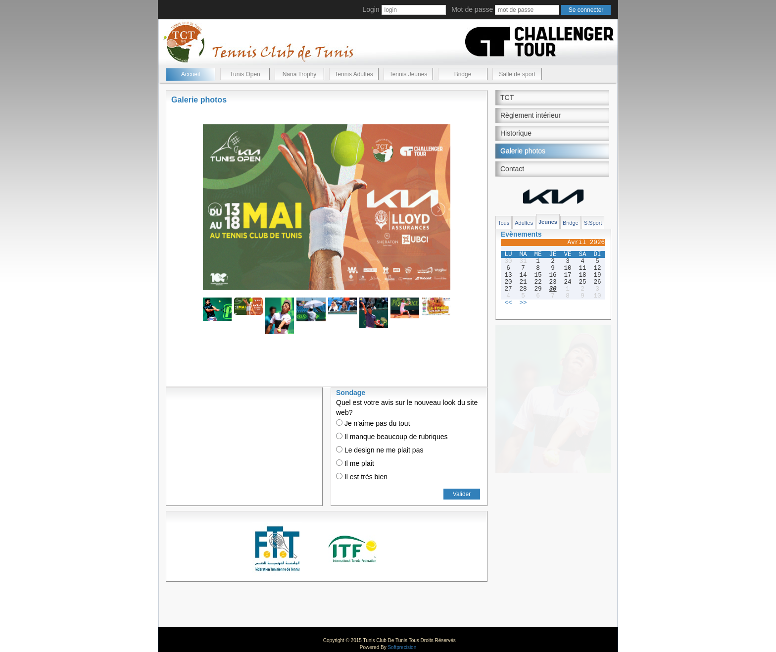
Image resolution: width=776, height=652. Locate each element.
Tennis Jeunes (408, 74)
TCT (507, 97)
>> (523, 303)
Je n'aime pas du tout (373, 423)
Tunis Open (245, 74)
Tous (503, 223)
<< (508, 303)
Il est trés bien (362, 477)
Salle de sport (517, 74)
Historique (516, 133)
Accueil (190, 74)
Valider (462, 494)
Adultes (524, 223)
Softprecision (402, 647)
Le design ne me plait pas (379, 450)
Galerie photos (522, 151)
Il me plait (355, 463)
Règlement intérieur (530, 115)
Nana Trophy (300, 74)
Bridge (463, 74)
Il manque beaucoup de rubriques (391, 437)
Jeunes (547, 222)
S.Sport (593, 223)
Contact (512, 169)
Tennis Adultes (354, 74)
